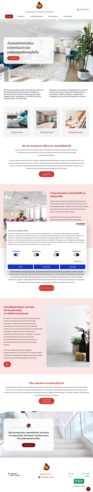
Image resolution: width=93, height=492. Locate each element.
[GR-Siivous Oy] (17, 119)
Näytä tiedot (78, 261)
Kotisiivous (17, 132)
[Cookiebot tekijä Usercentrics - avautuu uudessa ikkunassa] (77, 224)
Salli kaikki (72, 266)
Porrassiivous (75, 132)
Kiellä (20, 266)
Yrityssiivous (46, 132)
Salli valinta (46, 266)
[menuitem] (9, 16)
